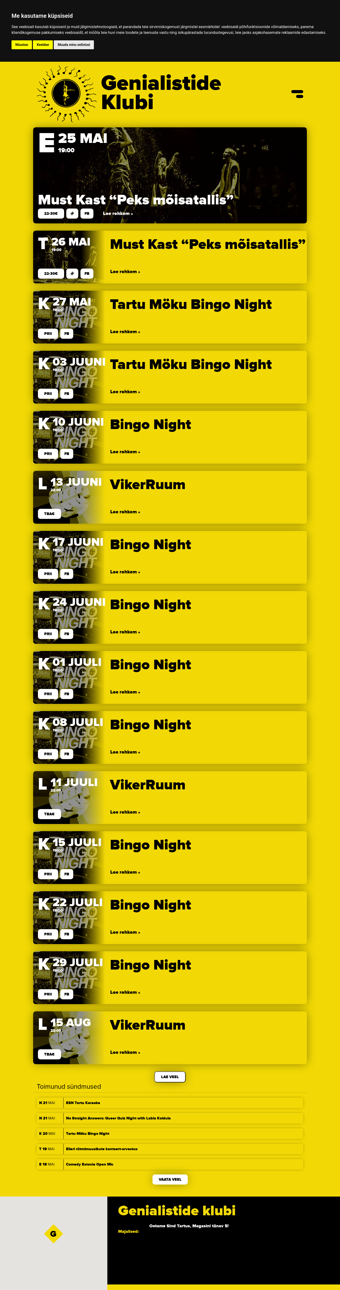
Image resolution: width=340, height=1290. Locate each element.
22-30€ (51, 213)
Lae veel (170, 1077)
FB (87, 213)
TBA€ (49, 513)
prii (48, 333)
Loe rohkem (117, 213)
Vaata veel (170, 1179)
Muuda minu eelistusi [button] (74, 45)
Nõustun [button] (21, 45)
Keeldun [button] (43, 45)
